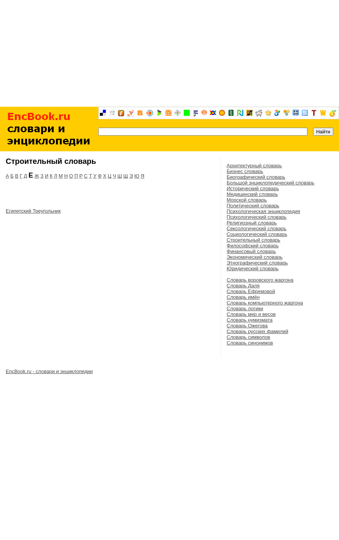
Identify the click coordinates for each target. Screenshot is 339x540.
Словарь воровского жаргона (260, 280)
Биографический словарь (256, 177)
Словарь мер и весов (251, 314)
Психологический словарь (256, 217)
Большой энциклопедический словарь (270, 183)
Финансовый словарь (251, 251)
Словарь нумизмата (250, 320)
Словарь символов (248, 337)
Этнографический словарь (257, 263)
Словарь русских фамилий (257, 331)
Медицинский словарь (252, 194)
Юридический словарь (252, 268)
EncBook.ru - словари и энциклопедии (49, 371)
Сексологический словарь (256, 228)
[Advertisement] (169, 53)
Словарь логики (245, 308)
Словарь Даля (243, 285)
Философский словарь (252, 245)
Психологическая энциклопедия (263, 211)
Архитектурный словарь (254, 165)
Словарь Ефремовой (251, 291)
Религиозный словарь (252, 223)
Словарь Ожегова (247, 325)
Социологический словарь (257, 234)
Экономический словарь (255, 257)
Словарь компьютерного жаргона (265, 303)
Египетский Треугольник (33, 211)
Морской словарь (247, 200)
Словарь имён (243, 297)
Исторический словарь (253, 188)
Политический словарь (253, 205)
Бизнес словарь (245, 171)
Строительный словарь (253, 240)
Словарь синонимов (250, 343)
